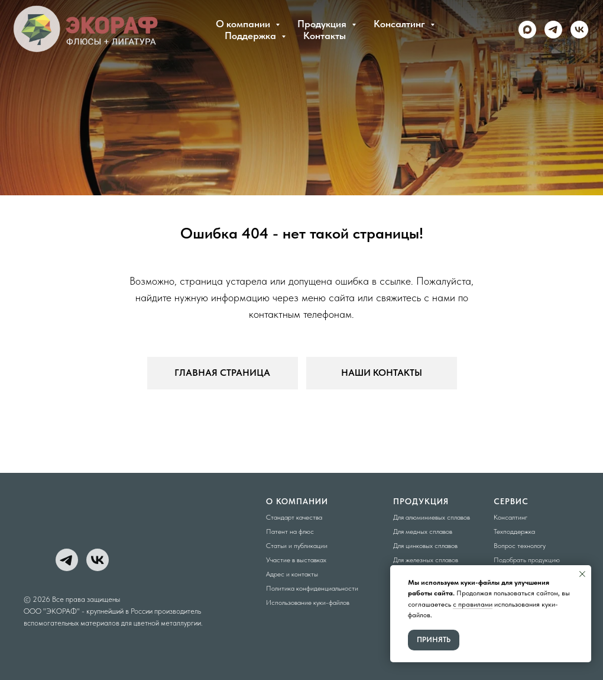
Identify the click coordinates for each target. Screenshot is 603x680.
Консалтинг (510, 517)
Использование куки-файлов (307, 602)
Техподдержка (514, 531)
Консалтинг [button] (400, 24)
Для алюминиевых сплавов (431, 517)
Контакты (324, 35)
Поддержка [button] (251, 35)
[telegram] (553, 29)
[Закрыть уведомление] (582, 574)
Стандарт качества (294, 517)
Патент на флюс (290, 531)
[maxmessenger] (527, 29)
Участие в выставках (296, 560)
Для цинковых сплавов (425, 546)
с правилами (472, 604)
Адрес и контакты (292, 574)
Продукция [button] (323, 24)
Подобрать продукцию (527, 560)
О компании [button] (244, 24)
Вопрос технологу (520, 546)
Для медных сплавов (422, 531)
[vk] (579, 29)
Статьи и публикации (297, 546)
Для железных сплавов (425, 560)
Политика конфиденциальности (312, 588)
